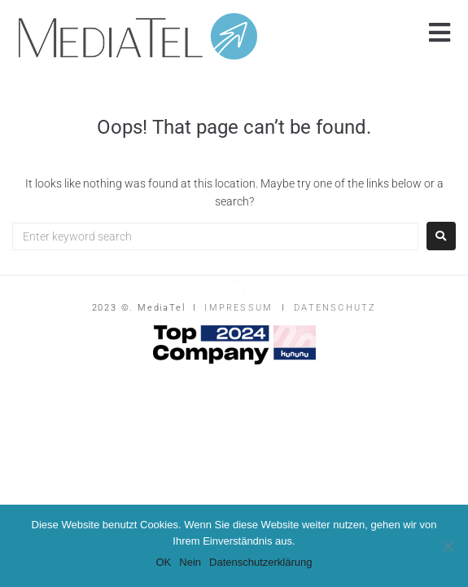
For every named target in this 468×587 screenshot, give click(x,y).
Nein (190, 562)
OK (163, 562)
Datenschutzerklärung (260, 562)
